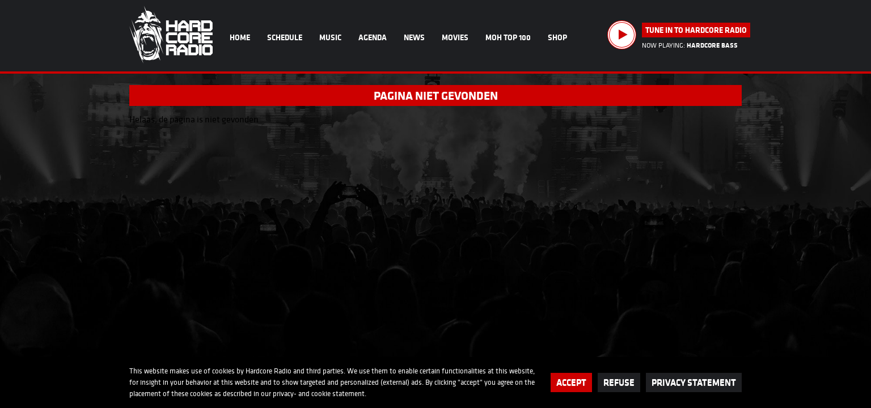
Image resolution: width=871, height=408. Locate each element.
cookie (321, 393)
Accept (571, 382)
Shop (557, 37)
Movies (455, 37)
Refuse (619, 382)
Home (240, 37)
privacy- (285, 393)
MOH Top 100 (508, 37)
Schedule (284, 37)
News (414, 37)
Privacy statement (694, 382)
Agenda (372, 37)
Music (330, 37)
